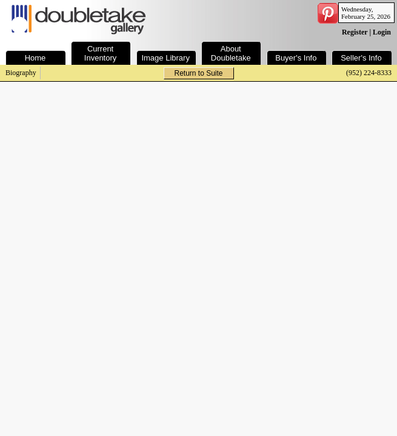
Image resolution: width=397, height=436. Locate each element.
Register (354, 32)
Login (382, 32)
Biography (20, 72)
